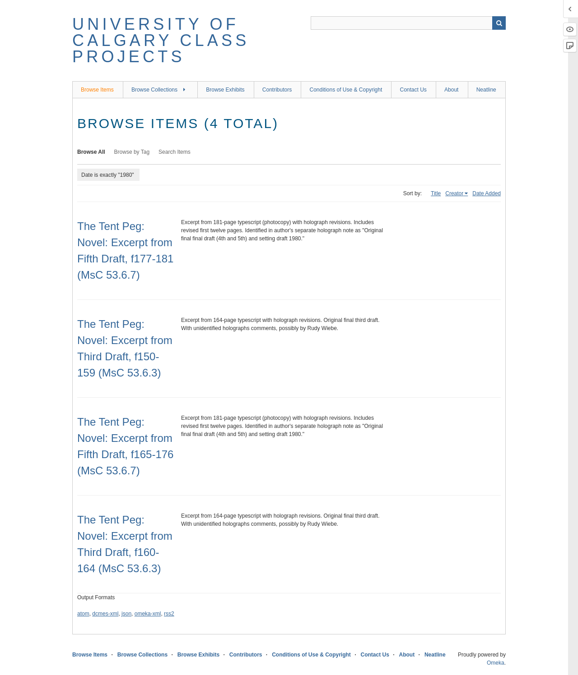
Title (436, 193)
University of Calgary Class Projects (160, 40)
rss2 (169, 614)
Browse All (91, 152)
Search (499, 23)
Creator (454, 193)
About (451, 90)
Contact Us (413, 90)
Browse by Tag (132, 152)
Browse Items (97, 90)
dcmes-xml (105, 614)
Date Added (486, 193)
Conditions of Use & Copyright (345, 90)
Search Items (174, 152)
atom (83, 614)
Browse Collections (154, 90)
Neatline (486, 90)
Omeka (495, 663)
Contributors (277, 90)
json (126, 614)
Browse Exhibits (225, 90)
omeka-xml (148, 614)
